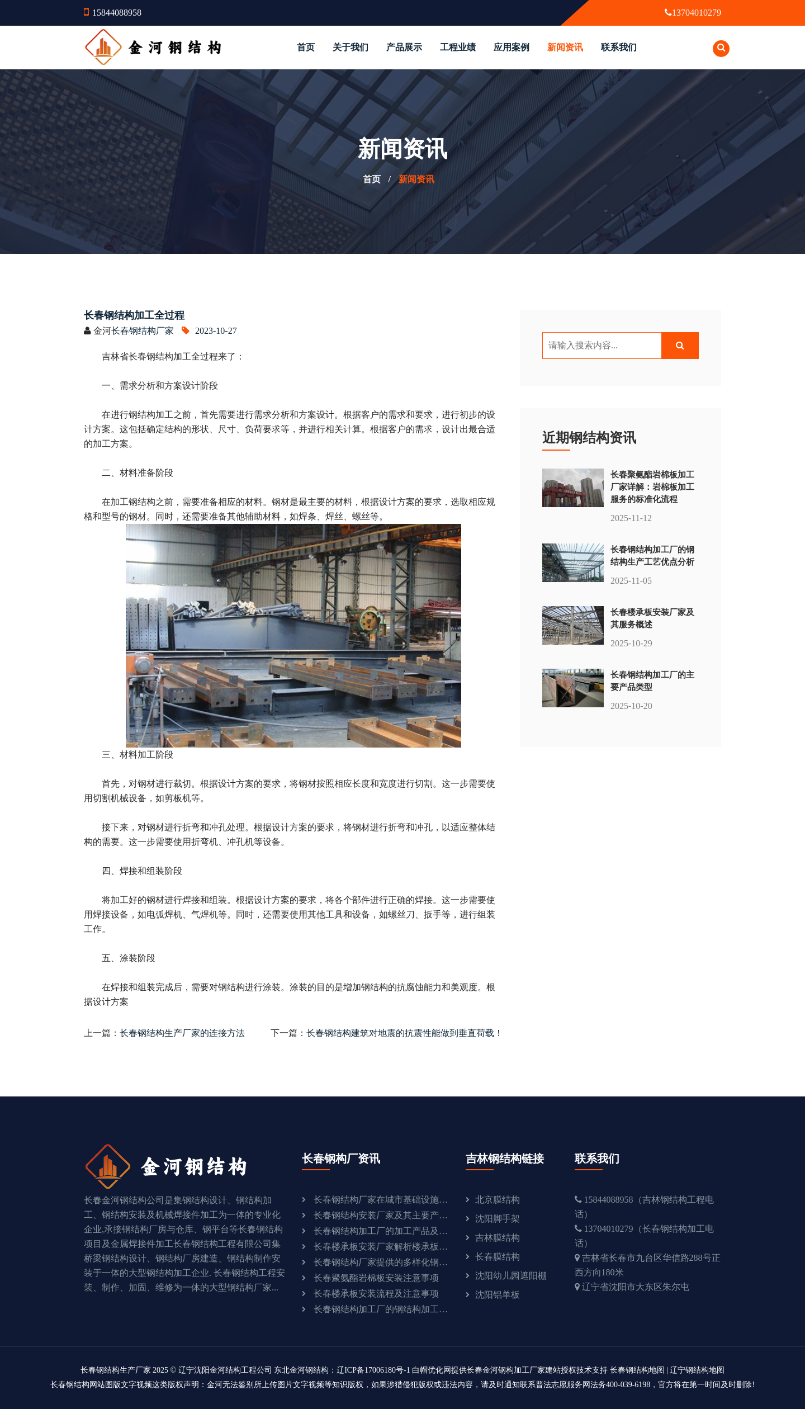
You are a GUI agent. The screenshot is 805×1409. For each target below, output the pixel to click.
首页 (306, 47)
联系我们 (619, 47)
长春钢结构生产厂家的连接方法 (182, 1033)
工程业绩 (458, 47)
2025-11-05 (631, 580)
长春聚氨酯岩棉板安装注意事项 (376, 1278)
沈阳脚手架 (497, 1218)
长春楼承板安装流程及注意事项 (376, 1293)
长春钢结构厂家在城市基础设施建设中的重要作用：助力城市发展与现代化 (381, 1199)
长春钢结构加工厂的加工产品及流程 (381, 1231)
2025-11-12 (631, 518)
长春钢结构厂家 (142, 330)
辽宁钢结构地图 (697, 1370)
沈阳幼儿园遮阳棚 (511, 1275)
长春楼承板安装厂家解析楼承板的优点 (381, 1246)
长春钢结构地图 (637, 1370)
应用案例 (511, 47)
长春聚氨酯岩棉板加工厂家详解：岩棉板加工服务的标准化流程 (652, 487)
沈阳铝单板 (497, 1294)
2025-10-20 (631, 706)
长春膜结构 (497, 1256)
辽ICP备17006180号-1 (373, 1370)
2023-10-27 (209, 330)
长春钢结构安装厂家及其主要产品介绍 (381, 1215)
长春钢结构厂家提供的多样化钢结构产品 (381, 1262)
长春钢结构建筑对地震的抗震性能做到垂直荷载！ (404, 1033)
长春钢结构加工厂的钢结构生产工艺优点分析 (652, 555)
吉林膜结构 (497, 1237)
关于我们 (350, 47)
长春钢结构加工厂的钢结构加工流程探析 (381, 1309)
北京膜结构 (497, 1199)
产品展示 (404, 47)
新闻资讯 (565, 47)
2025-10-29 (631, 643)
